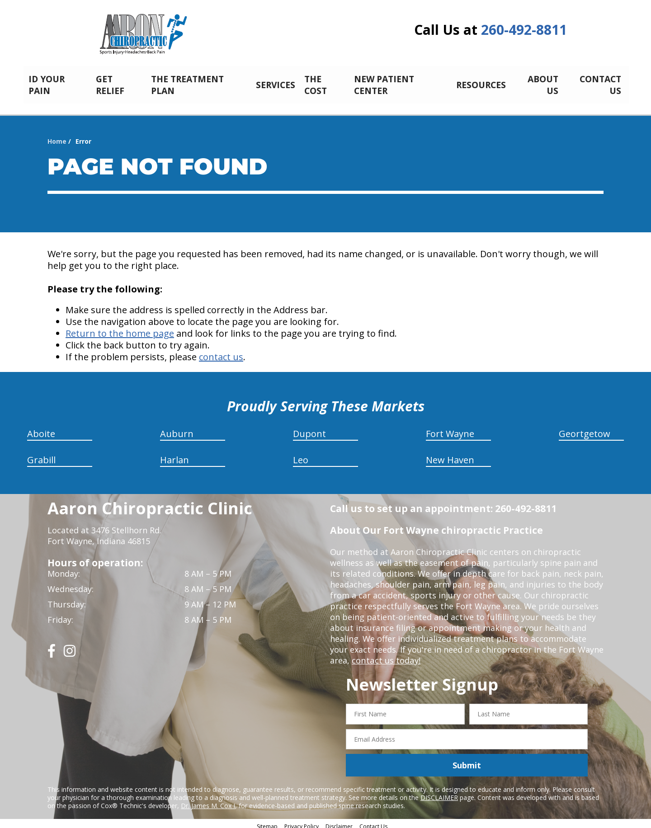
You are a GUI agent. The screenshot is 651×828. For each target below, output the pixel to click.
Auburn (176, 429)
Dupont (309, 429)
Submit (467, 760)
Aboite (41, 429)
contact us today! (385, 655)
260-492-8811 (524, 29)
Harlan (174, 455)
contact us (221, 352)
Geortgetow (584, 429)
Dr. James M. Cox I (208, 800)
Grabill (41, 455)
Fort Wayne (450, 429)
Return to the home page (120, 328)
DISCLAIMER (439, 792)
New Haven (450, 455)
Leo (300, 455)
